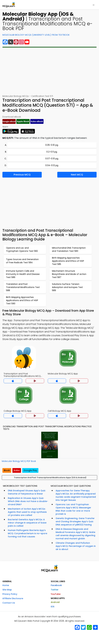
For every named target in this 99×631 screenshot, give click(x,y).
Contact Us (8, 602)
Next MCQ (77, 174)
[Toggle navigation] (94, 5)
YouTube (55, 594)
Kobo (17, 470)
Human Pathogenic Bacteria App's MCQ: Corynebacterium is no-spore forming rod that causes (27, 533)
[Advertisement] (49, 71)
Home (5, 585)
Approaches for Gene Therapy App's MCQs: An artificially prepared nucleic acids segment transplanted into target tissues (76, 495)
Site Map (7, 589)
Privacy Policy (9, 594)
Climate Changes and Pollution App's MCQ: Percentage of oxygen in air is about (76, 546)
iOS (52, 606)
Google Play (30, 470)
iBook (7, 470)
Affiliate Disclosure (12, 598)
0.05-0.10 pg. (51, 144)
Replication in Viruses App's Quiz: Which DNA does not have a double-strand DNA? (28, 501)
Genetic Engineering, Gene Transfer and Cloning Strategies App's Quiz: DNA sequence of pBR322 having (75, 521)
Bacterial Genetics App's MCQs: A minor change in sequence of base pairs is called (27, 522)
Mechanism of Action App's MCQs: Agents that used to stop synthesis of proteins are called (27, 512)
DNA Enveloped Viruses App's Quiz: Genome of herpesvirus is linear (27, 492)
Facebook (56, 585)
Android (55, 602)
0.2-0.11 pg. (51, 151)
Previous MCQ (22, 174)
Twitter (54, 589)
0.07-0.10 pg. (52, 158)
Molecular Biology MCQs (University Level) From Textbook (36, 34)
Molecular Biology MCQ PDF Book (19, 461)
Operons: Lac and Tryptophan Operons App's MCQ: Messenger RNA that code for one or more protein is (73, 509)
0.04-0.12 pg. (52, 165)
